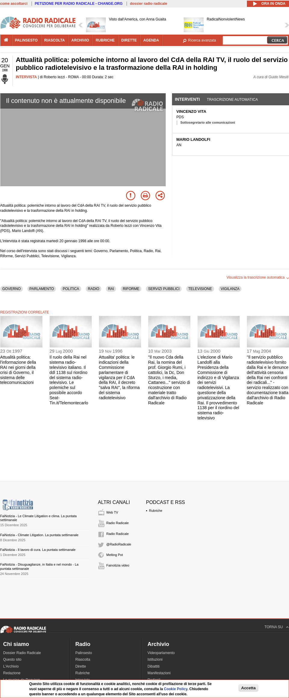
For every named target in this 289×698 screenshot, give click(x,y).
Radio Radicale (117, 523)
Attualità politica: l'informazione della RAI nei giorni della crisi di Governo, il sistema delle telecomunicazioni (18, 370)
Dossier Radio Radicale (22, 653)
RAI (111, 289)
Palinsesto (83, 653)
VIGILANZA (230, 289)
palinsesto (26, 40)
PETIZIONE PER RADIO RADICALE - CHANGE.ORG (79, 4)
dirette (129, 40)
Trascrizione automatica (232, 99)
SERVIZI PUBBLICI (163, 289)
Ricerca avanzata (202, 40)
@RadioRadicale (118, 544)
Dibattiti (154, 666)
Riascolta (82, 659)
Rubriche (155, 510)
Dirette (80, 666)
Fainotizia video (117, 565)
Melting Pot (114, 555)
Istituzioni (155, 659)
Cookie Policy (175, 689)
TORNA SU (273, 627)
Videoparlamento (161, 653)
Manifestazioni (159, 673)
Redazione (11, 673)
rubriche (105, 40)
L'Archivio (11, 666)
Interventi (187, 99)
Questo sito (12, 659)
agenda (151, 40)
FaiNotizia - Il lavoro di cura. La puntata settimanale (38, 549)
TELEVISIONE (200, 289)
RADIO (93, 289)
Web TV (112, 512)
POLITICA (71, 289)
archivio (80, 40)
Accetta (248, 688)
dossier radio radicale (148, 4)
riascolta (54, 40)
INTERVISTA (26, 77)
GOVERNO (11, 289)
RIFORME (131, 289)
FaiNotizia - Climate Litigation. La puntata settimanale (39, 535)
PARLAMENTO (41, 289)
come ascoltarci (14, 4)
